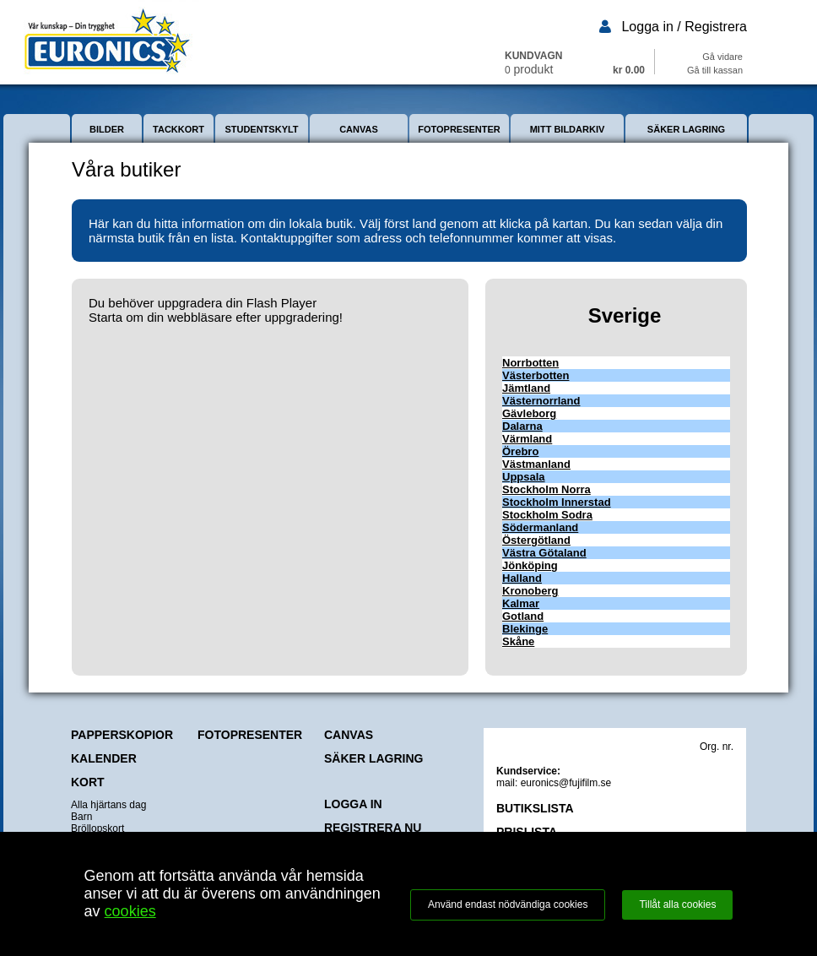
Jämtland (526, 388)
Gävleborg (529, 413)
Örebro (520, 451)
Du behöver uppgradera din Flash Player (203, 303)
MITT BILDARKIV (567, 129)
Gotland (523, 616)
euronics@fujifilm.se (566, 783)
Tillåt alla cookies (677, 904)
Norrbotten (530, 362)
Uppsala (523, 476)
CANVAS (358, 129)
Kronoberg (530, 590)
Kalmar (520, 603)
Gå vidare (722, 57)
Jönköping (530, 565)
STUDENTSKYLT (261, 129)
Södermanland (540, 527)
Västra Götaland (544, 552)
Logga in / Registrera (684, 26)
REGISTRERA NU (372, 827)
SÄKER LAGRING (686, 129)
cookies (130, 911)
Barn (81, 817)
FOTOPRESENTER (459, 129)
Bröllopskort (97, 828)
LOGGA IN (353, 804)
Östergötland (536, 540)
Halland (522, 578)
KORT (88, 782)
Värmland (527, 438)
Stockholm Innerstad (556, 502)
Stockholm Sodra (547, 514)
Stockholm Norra (546, 489)
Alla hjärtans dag (108, 805)
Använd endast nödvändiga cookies (507, 904)
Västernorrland (541, 400)
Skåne (518, 641)
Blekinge (525, 628)
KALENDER (104, 758)
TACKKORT (178, 129)
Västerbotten (535, 375)
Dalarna (522, 426)
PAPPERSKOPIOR (122, 734)
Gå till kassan (715, 70)
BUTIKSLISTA (535, 808)
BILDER (106, 129)
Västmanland (536, 464)
